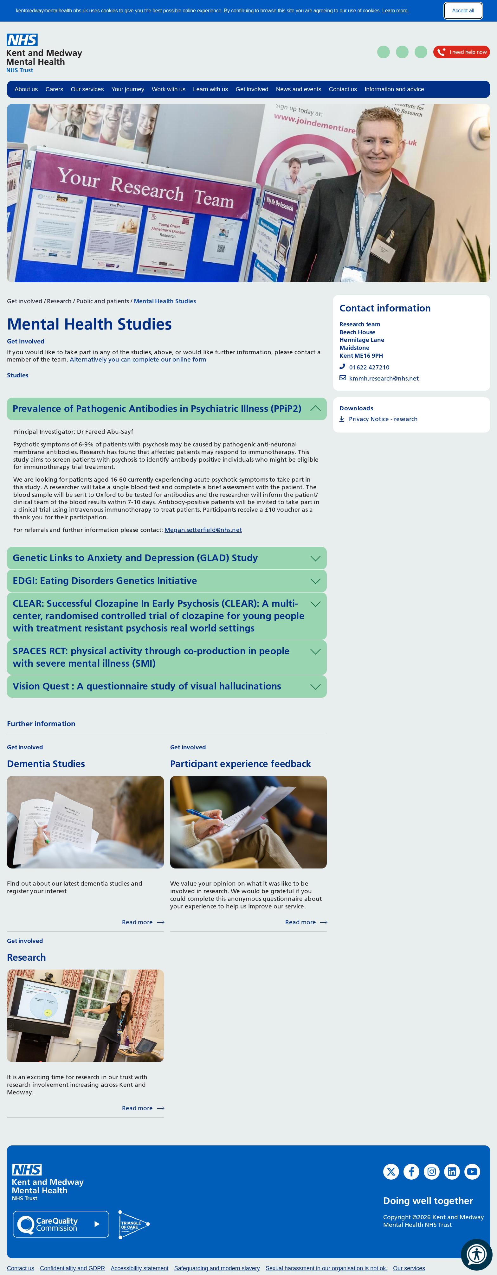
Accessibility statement (139, 1268)
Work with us (168, 89)
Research (59, 301)
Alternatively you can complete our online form (138, 359)
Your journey (127, 89)
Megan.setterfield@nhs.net (203, 530)
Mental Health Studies (165, 301)
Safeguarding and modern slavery (217, 1268)
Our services (87, 89)
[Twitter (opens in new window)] (391, 1172)
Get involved (252, 89)
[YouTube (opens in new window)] (472, 1172)
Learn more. (395, 10)
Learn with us (210, 89)
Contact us (343, 89)
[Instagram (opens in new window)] (432, 1172)
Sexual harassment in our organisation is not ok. (326, 1268)
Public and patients (102, 301)
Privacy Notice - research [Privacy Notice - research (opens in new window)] (383, 419)
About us (26, 89)
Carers (54, 89)
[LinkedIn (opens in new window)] (452, 1172)
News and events (298, 89)
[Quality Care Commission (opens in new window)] (61, 1223)
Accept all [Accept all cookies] (463, 10)
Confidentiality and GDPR (72, 1268)
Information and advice (394, 89)
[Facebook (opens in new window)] (411, 1172)
